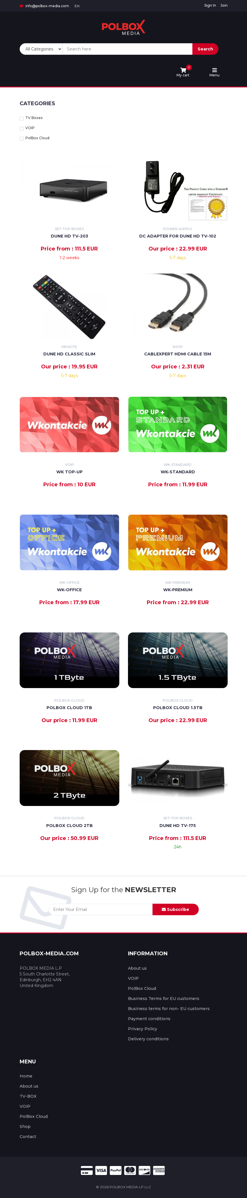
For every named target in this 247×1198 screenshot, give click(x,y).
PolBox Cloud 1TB (69, 707)
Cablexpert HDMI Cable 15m (177, 354)
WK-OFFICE (69, 589)
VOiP (133, 978)
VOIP (27, 128)
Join (224, 5)
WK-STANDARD (178, 471)
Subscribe (175, 909)
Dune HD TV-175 (177, 825)
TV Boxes (31, 118)
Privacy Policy (142, 1028)
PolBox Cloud (34, 138)
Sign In (210, 5)
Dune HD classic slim (69, 354)
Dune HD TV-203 (69, 236)
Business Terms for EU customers (163, 998)
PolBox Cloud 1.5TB (178, 707)
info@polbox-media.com (44, 6)
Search (205, 49)
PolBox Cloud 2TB (69, 825)
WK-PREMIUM (177, 589)
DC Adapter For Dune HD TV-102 (177, 236)
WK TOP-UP (69, 471)
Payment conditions (149, 1018)
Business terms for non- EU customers (169, 1008)
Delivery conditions (148, 1038)
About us (137, 968)
